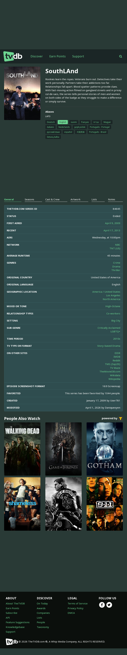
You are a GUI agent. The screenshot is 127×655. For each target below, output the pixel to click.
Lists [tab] (94, 206)
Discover (37, 63)
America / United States (106, 298)
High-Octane (112, 312)
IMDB (117, 363)
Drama (116, 273)
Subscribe (11, 619)
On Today (42, 610)
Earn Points (57, 63)
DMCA (71, 619)
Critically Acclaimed (109, 334)
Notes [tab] (111, 206)
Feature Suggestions (18, 628)
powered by (112, 425)
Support (78, 63)
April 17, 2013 (112, 237)
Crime (116, 269)
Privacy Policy (75, 614)
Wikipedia (114, 385)
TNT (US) (115, 255)
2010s (116, 345)
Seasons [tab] (29, 206)
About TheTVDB (15, 610)
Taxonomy (43, 633)
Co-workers (113, 320)
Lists (39, 624)
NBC (117, 251)
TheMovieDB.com (109, 378)
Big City (115, 327)
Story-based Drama (108, 352)
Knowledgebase (15, 633)
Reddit (116, 367)
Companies (43, 619)
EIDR (117, 359)
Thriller (115, 276)
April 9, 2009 (112, 229)
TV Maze (115, 374)
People (41, 628)
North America (111, 305)
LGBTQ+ (115, 338)
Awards (41, 614)
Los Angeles (113, 302)
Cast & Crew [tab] (52, 206)
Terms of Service (78, 610)
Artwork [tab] (75, 206)
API (8, 624)
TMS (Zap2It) (112, 370)
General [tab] (9, 206)
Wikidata (115, 381)
